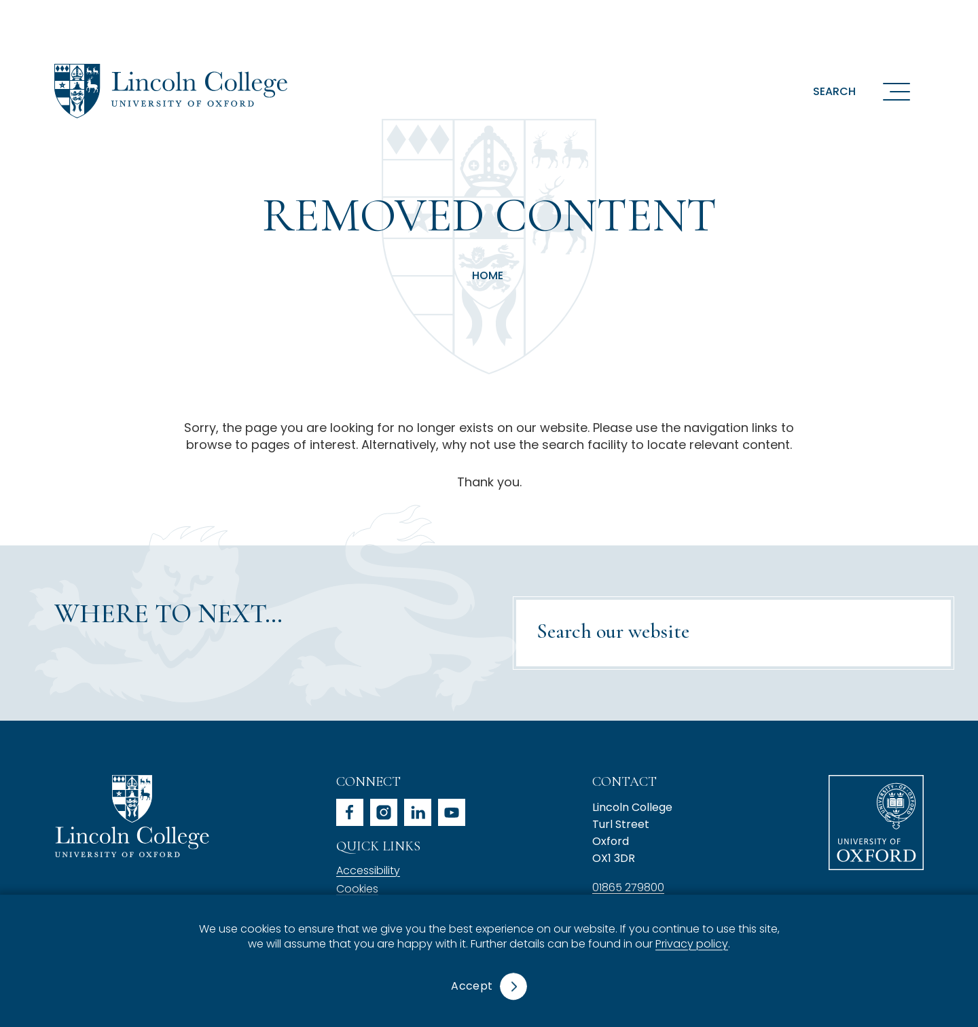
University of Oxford (876, 822)
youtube (451, 812)
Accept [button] (471, 986)
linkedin (417, 812)
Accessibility (368, 870)
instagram (383, 812)
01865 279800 (628, 887)
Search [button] (834, 91)
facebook (349, 812)
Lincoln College (131, 816)
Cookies (357, 889)
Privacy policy (691, 944)
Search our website (613, 631)
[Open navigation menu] (896, 91)
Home (487, 276)
